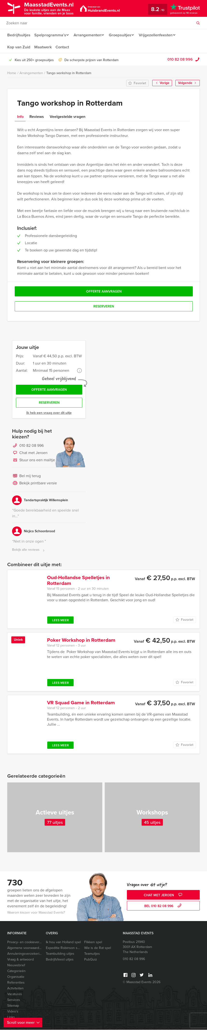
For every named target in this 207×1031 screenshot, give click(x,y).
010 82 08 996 (180, 59)
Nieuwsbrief (16, 966)
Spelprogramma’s (49, 35)
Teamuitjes (92, 954)
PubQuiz (90, 960)
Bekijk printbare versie (34, 484)
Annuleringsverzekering (24, 954)
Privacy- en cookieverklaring (24, 943)
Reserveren (49, 403)
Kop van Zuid (18, 47)
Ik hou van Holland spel (63, 943)
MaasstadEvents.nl (52, 8)
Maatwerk (42, 47)
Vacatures (14, 995)
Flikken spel (93, 943)
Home (11, 73)
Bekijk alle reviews (29, 551)
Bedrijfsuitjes (18, 35)
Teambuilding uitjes (60, 954)
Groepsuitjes (122, 35)
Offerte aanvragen (49, 390)
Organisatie (15, 977)
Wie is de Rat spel (97, 949)
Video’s (12, 1012)
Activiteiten (15, 989)
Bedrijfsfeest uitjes (60, 960)
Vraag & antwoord (20, 960)
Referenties (16, 983)
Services (13, 1001)
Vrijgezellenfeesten (159, 35)
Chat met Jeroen (30, 454)
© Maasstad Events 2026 (141, 983)
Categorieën (16, 972)
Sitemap (13, 1006)
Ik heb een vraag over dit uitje (49, 413)
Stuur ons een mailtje (33, 461)
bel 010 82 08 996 (163, 907)
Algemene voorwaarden (24, 949)
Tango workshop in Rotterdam (68, 73)
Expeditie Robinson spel (63, 949)
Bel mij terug (26, 477)
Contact (62, 47)
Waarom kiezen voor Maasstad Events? (36, 913)
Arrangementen (88, 35)
